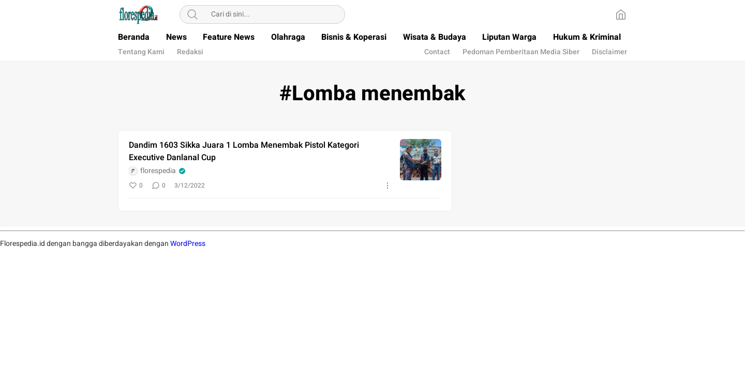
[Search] (192, 14)
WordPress (187, 243)
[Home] (621, 14)
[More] (387, 185)
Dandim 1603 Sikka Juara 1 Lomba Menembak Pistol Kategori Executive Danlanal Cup (244, 151)
